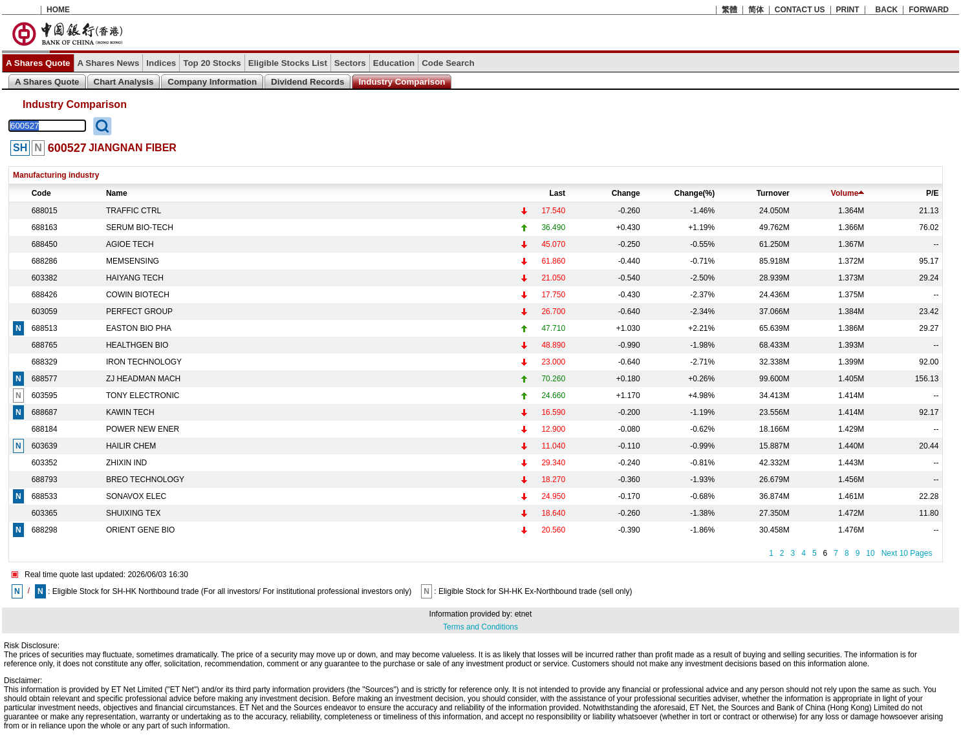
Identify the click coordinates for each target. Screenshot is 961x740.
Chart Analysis (124, 82)
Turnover (773, 193)
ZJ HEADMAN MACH (143, 378)
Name (116, 193)
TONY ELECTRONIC (143, 395)
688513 (45, 328)
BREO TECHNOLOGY (145, 479)
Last (557, 193)
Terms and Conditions (480, 626)
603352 (45, 462)
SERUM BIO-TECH (139, 227)
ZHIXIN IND (126, 462)
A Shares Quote (38, 63)
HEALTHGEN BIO (137, 345)
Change (626, 193)
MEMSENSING (132, 261)
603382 (45, 277)
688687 (45, 412)
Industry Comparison (401, 82)
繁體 (729, 9)
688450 (45, 244)
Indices (161, 63)
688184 (45, 429)
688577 (45, 378)
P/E (932, 193)
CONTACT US (800, 9)
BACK (887, 9)
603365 (45, 513)
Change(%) (695, 193)
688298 (45, 529)
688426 (45, 294)
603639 (45, 445)
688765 (45, 345)
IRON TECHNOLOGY (144, 361)
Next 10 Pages (907, 553)
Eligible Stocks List (287, 63)
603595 (45, 395)
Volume (847, 193)
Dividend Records (307, 82)
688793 (45, 479)
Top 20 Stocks (212, 63)
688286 (45, 261)
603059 (45, 311)
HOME (58, 9)
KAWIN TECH (130, 412)
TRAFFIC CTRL (133, 210)
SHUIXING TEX (133, 513)
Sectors (350, 63)
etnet (523, 613)
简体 (756, 9)
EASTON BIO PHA (138, 328)
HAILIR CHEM (131, 445)
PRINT (847, 9)
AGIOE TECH (130, 244)
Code (41, 193)
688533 (45, 496)
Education (394, 63)
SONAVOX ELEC (136, 496)
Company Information (212, 82)
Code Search (448, 63)
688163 (45, 227)
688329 (45, 361)
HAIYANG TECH (135, 277)
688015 (45, 210)
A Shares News (109, 63)
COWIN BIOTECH (137, 294)
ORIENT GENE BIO (140, 529)
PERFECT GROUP (139, 311)
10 (870, 553)
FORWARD (929, 9)
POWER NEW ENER (142, 429)
